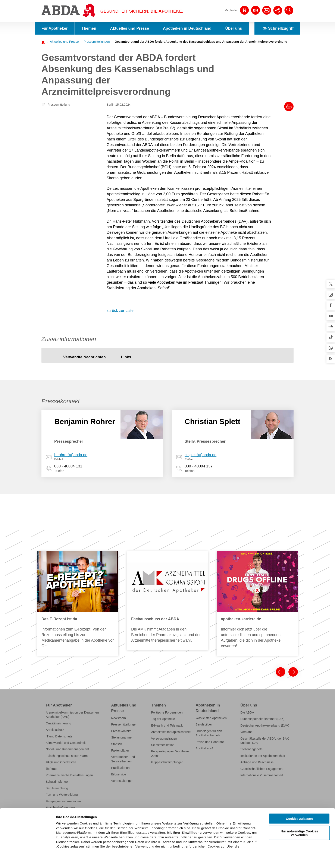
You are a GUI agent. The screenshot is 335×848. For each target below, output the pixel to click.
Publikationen (120, 767)
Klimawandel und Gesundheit (66, 742)
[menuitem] (63, 41)
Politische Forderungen (167, 712)
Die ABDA (247, 712)
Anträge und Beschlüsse (257, 762)
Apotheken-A (204, 748)
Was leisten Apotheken (211, 718)
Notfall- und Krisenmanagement (67, 749)
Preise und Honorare (210, 741)
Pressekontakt (121, 731)
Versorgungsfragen (164, 738)
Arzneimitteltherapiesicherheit (171, 732)
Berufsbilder (204, 724)
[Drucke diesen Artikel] (289, 106)
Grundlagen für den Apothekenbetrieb (209, 733)
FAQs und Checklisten (61, 762)
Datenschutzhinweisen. (161, 827)
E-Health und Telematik (167, 725)
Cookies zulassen (299, 785)
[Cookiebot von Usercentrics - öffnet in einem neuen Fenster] (27, 839)
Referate (51, 768)
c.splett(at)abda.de (200, 455)
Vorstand (246, 732)
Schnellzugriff (277, 28)
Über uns (233, 28)
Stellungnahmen (122, 737)
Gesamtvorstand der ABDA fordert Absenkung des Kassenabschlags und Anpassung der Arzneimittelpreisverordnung (201, 41)
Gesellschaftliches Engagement (261, 768)
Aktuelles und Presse (129, 28)
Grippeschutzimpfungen (167, 762)
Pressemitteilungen (97, 41)
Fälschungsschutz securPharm (67, 756)
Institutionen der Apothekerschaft (262, 756)
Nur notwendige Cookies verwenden (299, 799)
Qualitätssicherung (58, 723)
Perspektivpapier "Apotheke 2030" (170, 753)
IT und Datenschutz (59, 736)
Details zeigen (227, 839)
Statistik (116, 744)
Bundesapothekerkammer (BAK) (262, 719)
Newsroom (118, 718)
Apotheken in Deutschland (187, 28)
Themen (88, 28)
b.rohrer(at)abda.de (70, 455)
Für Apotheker (54, 28)
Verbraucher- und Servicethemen (123, 759)
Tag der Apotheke (163, 719)
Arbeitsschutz (55, 729)
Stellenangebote (251, 749)
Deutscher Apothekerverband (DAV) (264, 725)
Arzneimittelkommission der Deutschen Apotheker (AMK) (72, 714)
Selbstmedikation (162, 745)
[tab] (84, 357)
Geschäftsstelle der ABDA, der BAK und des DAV (264, 740)
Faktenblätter (120, 750)
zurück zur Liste (120, 310)
